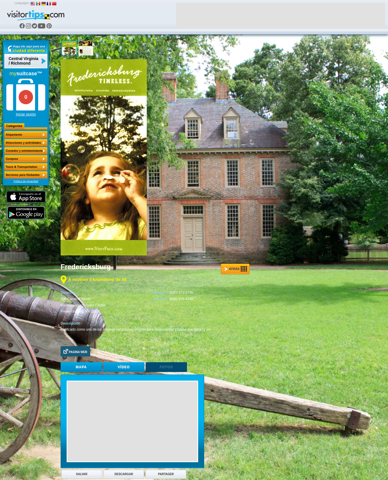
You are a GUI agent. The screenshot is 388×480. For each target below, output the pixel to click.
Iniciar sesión (26, 114)
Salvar (82, 474)
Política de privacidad (25, 181)
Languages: (22, 3)
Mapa (81, 367)
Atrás (235, 269)
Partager (166, 474)
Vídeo (124, 367)
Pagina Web (75, 351)
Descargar (124, 474)
